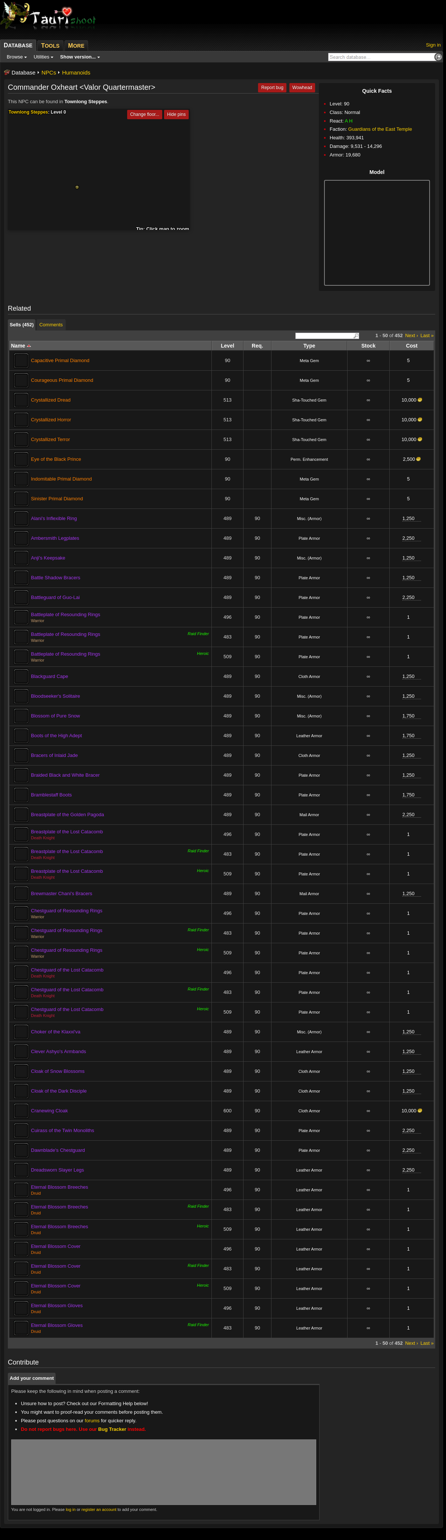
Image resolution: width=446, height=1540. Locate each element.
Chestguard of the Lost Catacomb (67, 970)
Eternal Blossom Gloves (57, 1305)
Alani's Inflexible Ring (54, 518)
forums (92, 1420)
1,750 (408, 716)
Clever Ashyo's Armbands (58, 1051)
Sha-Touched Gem (309, 400)
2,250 (408, 538)
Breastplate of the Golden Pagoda (67, 814)
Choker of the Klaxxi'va (56, 1031)
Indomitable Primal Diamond (61, 479)
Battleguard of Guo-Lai (55, 597)
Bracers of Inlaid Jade (54, 755)
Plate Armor (309, 538)
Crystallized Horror (51, 419)
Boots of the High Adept (56, 735)
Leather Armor (309, 735)
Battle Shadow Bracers (55, 577)
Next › (411, 335)
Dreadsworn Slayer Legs (57, 1170)
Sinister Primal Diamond (57, 498)
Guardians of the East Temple (380, 129)
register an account (99, 1509)
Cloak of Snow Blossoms (58, 1071)
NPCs (48, 72)
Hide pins (176, 114)
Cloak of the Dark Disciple (59, 1091)
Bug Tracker (112, 1429)
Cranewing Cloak (49, 1110)
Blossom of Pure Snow (55, 716)
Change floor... (144, 114)
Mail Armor (309, 814)
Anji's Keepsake (48, 558)
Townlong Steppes (86, 101)
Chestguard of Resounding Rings (67, 910)
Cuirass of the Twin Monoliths (62, 1130)
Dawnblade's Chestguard (58, 1150)
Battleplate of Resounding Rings (65, 614)
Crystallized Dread (50, 400)
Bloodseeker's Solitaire (55, 696)
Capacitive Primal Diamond (60, 360)
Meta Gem (309, 360)
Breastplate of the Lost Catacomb (67, 831)
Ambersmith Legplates (55, 538)
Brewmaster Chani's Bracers (61, 893)
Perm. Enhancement (309, 459)
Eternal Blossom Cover (56, 1246)
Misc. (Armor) (309, 518)
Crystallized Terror (50, 439)
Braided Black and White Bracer (65, 775)
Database (23, 72)
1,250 (408, 518)
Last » (427, 335)
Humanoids (76, 72)
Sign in (433, 45)
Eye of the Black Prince (56, 459)
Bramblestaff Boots (51, 795)
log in (70, 1509)
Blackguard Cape (49, 676)
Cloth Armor (309, 676)
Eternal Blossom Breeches (59, 1187)
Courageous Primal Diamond (62, 380)
